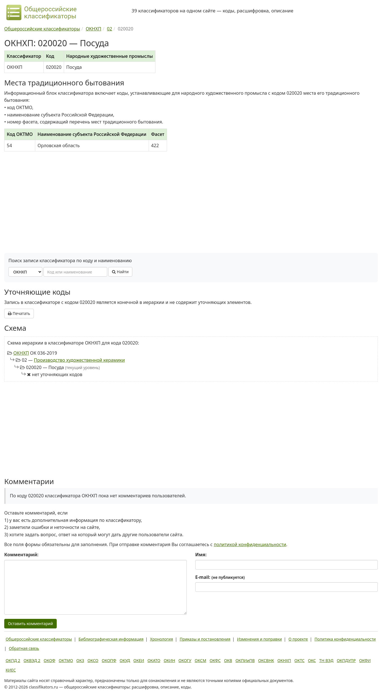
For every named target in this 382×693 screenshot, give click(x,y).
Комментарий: (21, 554)
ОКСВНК (266, 660)
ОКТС (300, 660)
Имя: (201, 554)
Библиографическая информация (110, 639)
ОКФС (215, 660)
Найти (120, 271)
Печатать (19, 313)
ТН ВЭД (326, 660)
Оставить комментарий (30, 623)
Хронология (161, 639)
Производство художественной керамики (79, 360)
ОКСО (92, 660)
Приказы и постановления (205, 639)
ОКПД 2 (13, 660)
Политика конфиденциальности (345, 639)
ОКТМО (66, 660)
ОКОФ (49, 660)
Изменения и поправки (259, 639)
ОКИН (169, 660)
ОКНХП (21, 353)
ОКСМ (200, 660)
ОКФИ (365, 660)
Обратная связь (24, 648)
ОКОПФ (109, 660)
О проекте (298, 639)
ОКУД (125, 660)
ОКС (312, 660)
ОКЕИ (138, 660)
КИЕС (11, 670)
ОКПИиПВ (245, 660)
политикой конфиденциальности (250, 544)
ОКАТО (154, 660)
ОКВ (228, 660)
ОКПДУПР (346, 660)
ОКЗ (80, 660)
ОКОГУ (185, 660)
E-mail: (220, 577)
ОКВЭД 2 (32, 660)
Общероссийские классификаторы (39, 639)
